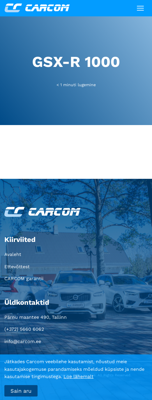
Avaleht (12, 254)
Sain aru (20, 391)
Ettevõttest (17, 266)
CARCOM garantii (23, 278)
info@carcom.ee (22, 341)
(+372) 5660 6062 (24, 329)
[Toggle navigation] (140, 8)
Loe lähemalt (78, 376)
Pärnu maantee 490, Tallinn (35, 317)
